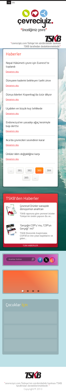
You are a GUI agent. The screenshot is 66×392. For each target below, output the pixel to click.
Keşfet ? (30, 317)
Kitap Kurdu (30, 345)
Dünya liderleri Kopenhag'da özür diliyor (29, 94)
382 (29, 170)
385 (26, 177)
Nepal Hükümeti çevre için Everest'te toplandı (27, 65)
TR (9, 2)
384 (49, 170)
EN (13, 2)
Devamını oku (12, 72)
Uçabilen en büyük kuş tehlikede (24, 108)
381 (20, 170)
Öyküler (30, 331)
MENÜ (54, 6)
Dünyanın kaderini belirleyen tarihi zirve (28, 80)
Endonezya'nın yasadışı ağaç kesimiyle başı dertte (28, 124)
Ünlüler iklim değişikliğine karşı (23, 154)
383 (39, 170)
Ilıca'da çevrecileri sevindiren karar (25, 140)
